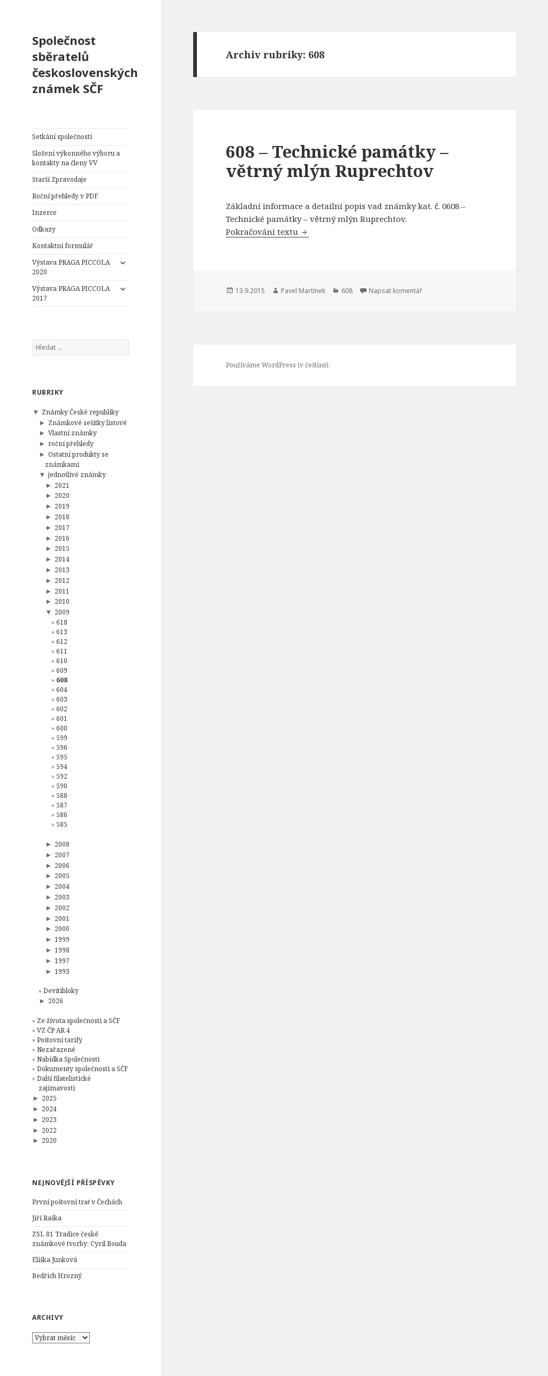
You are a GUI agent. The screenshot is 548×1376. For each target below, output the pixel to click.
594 (61, 766)
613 (61, 631)
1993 (62, 971)
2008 (62, 844)
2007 (62, 854)
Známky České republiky (80, 412)
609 (61, 670)
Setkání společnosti (62, 136)
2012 (62, 580)
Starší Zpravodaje (59, 179)
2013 (62, 569)
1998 (62, 950)
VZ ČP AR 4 (53, 1030)
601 (61, 718)
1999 (62, 939)
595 (61, 757)
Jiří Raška (47, 1218)
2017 (62, 527)
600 (61, 728)
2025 (49, 1098)
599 (61, 737)
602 (61, 708)
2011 (62, 591)
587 (61, 805)
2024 (49, 1108)
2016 (62, 538)
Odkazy (44, 229)
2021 (62, 485)
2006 (62, 865)
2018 (62, 516)
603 (61, 699)
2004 (62, 886)
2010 (62, 601)
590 (61, 785)
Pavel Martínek (303, 290)
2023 (49, 1119)
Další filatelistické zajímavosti (64, 1083)
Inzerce (44, 212)
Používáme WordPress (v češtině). (278, 365)
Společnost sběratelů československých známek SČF (85, 64)
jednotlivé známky (77, 474)
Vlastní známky (72, 432)
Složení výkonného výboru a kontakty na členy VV (76, 158)
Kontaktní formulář (62, 245)
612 (61, 641)
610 (61, 660)
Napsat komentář (395, 290)
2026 (55, 1000)
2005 (62, 875)
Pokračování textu (267, 231)
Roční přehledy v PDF (65, 196)
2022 (49, 1130)
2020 (62, 495)
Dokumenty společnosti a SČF (82, 1068)
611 (61, 651)
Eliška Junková (54, 1259)
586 (61, 814)
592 (61, 776)
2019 (62, 506)
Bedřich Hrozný (57, 1275)
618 (61, 622)
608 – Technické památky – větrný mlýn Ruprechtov (337, 161)
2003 (62, 897)
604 (61, 689)
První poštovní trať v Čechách (77, 1201)
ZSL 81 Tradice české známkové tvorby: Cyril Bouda (79, 1238)
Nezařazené (56, 1049)
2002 (62, 907)
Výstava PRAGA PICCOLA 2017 (71, 293)
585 (61, 824)
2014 (62, 559)
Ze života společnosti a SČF (78, 1020)
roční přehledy (71, 443)
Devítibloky (61, 990)
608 (61, 680)
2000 (62, 928)
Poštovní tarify (59, 1039)
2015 (62, 548)
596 (61, 747)
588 (61, 795)
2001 (62, 918)
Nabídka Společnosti (68, 1059)
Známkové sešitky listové (87, 422)
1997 (62, 960)
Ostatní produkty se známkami (77, 459)
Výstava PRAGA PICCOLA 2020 (71, 267)
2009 (62, 612)
